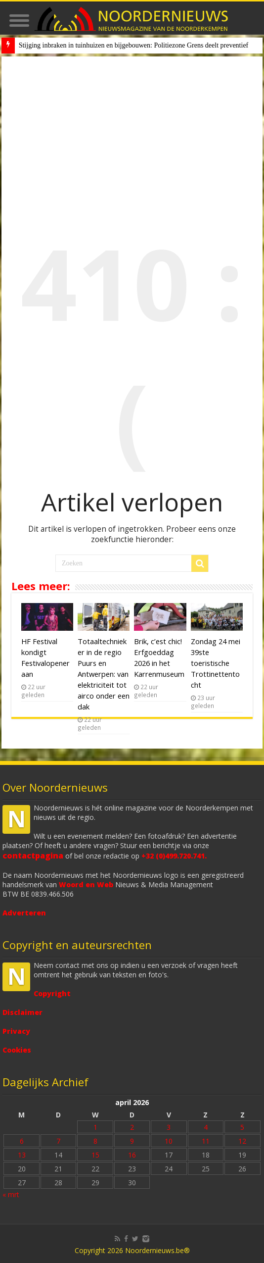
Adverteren (24, 912)
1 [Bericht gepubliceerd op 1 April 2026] (95, 1127)
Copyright (52, 993)
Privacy (16, 1031)
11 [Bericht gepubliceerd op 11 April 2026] (206, 1141)
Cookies (16, 1050)
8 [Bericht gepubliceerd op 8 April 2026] (95, 1141)
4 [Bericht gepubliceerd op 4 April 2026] (206, 1127)
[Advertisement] (132, 130)
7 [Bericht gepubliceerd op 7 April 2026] (58, 1141)
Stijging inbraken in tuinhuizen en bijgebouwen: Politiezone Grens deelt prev (126, 45)
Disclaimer (22, 1012)
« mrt (10, 1194)
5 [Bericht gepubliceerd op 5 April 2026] (242, 1127)
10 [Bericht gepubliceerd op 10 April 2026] (169, 1141)
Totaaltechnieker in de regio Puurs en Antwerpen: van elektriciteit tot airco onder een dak (104, 673)
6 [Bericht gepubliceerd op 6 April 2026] (22, 1141)
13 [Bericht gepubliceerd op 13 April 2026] (22, 1155)
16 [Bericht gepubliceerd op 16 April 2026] (132, 1155)
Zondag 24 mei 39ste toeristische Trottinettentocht (215, 663)
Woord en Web (86, 884)
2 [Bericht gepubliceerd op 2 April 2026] (132, 1127)
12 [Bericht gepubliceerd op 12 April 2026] (242, 1141)
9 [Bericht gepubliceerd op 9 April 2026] (132, 1141)
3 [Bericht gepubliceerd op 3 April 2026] (169, 1127)
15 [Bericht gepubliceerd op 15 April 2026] (95, 1155)
